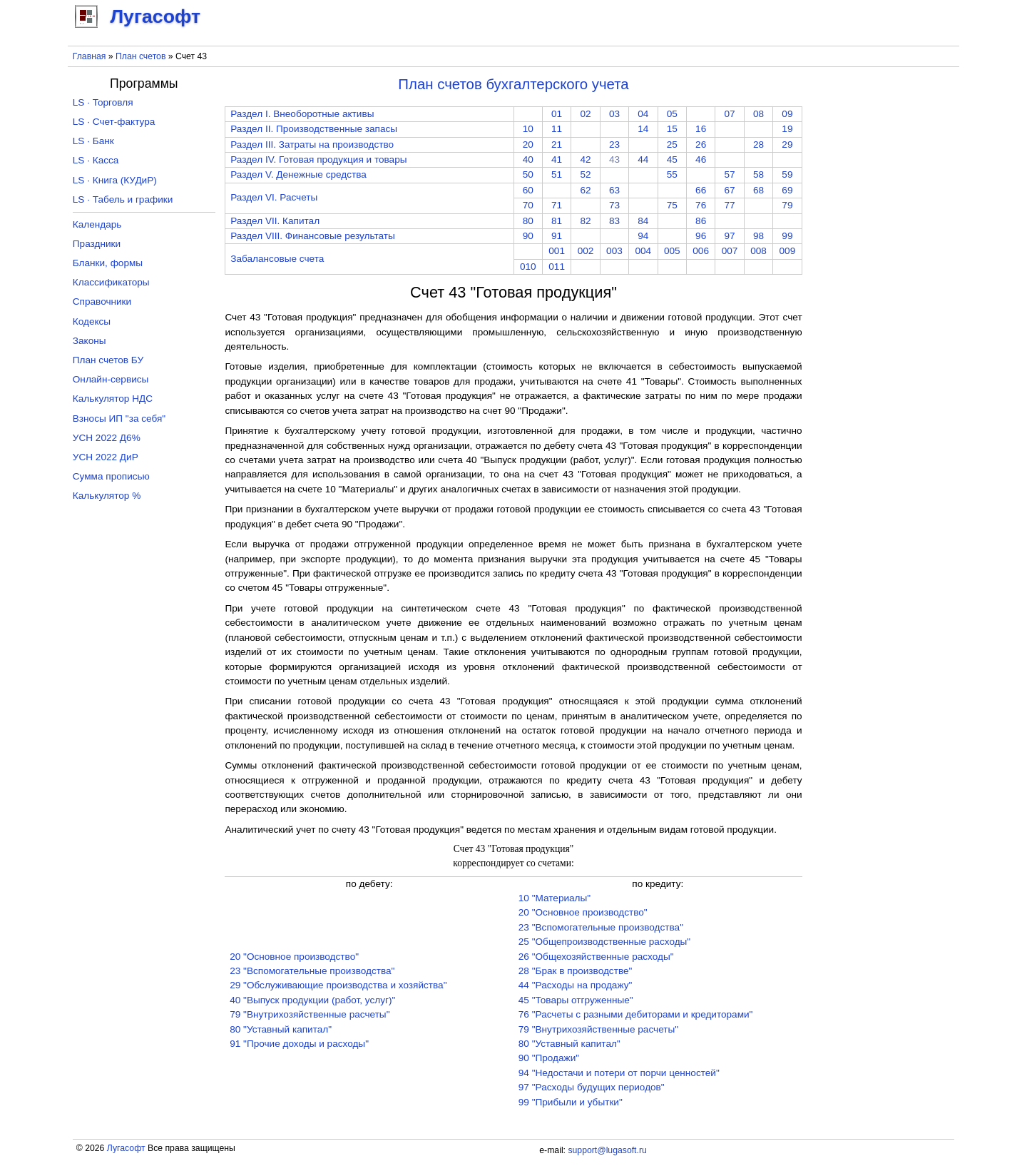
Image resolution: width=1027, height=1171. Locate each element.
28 (758, 144)
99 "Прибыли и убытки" (570, 1102)
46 (700, 159)
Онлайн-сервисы (111, 379)
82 (585, 221)
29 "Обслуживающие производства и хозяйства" (338, 985)
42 (585, 159)
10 (528, 128)
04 (643, 113)
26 (700, 144)
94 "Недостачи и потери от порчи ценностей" (619, 1073)
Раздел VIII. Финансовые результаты (312, 235)
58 (758, 174)
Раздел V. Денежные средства (298, 174)
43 (614, 159)
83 (614, 221)
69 (787, 190)
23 (614, 144)
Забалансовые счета (277, 258)
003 (614, 250)
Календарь (97, 224)
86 (700, 221)
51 (556, 174)
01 (556, 113)
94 (643, 235)
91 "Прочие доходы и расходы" (299, 1043)
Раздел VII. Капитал (275, 221)
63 (614, 190)
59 (787, 174)
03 (614, 113)
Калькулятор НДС (113, 398)
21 (556, 144)
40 (528, 159)
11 (556, 128)
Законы (89, 340)
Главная (89, 56)
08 (758, 113)
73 (614, 205)
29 (787, 144)
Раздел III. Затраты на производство (312, 144)
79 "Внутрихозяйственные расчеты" (309, 1014)
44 (643, 159)
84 (643, 221)
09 (787, 113)
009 (788, 250)
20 (528, 144)
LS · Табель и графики (123, 199)
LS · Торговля (103, 102)
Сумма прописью (111, 476)
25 (672, 144)
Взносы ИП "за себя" (119, 418)
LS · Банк (93, 141)
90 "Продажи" (548, 1058)
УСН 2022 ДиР (105, 457)
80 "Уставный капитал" (281, 1029)
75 (672, 205)
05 (672, 113)
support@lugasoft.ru (607, 1150)
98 (758, 235)
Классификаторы (111, 282)
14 (643, 128)
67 (730, 190)
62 (585, 190)
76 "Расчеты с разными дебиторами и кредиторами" (635, 1014)
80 (528, 221)
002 (586, 250)
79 (787, 205)
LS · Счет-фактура (114, 121)
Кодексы (92, 321)
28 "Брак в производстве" (575, 970)
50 (528, 174)
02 (585, 113)
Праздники (97, 243)
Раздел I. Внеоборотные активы (302, 113)
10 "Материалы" (554, 898)
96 (700, 235)
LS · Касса (96, 160)
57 (730, 174)
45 (672, 159)
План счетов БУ (108, 360)
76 (700, 205)
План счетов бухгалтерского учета (513, 84)
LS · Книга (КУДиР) (115, 180)
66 (700, 190)
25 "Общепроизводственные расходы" (604, 941)
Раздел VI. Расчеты (273, 197)
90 (528, 235)
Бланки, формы (108, 263)
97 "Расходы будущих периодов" (591, 1087)
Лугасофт (126, 1148)
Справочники (102, 301)
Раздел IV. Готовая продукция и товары (318, 159)
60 (528, 190)
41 (556, 159)
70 (528, 205)
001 (556, 250)
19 (787, 128)
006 (701, 250)
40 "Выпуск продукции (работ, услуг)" (312, 1000)
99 (787, 235)
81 (556, 221)
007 (730, 250)
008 (758, 250)
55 (672, 174)
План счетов (140, 56)
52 (585, 174)
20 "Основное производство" (294, 956)
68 (758, 190)
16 (700, 128)
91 (556, 235)
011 (556, 266)
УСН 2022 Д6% (106, 437)
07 (730, 113)
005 (672, 250)
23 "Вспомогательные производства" (312, 970)
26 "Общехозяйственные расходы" (596, 956)
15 (672, 128)
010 (528, 266)
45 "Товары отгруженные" (575, 1000)
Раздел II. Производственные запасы (313, 128)
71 (556, 205)
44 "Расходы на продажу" (575, 985)
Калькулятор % (106, 495)
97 (730, 235)
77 (730, 205)
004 (643, 250)
